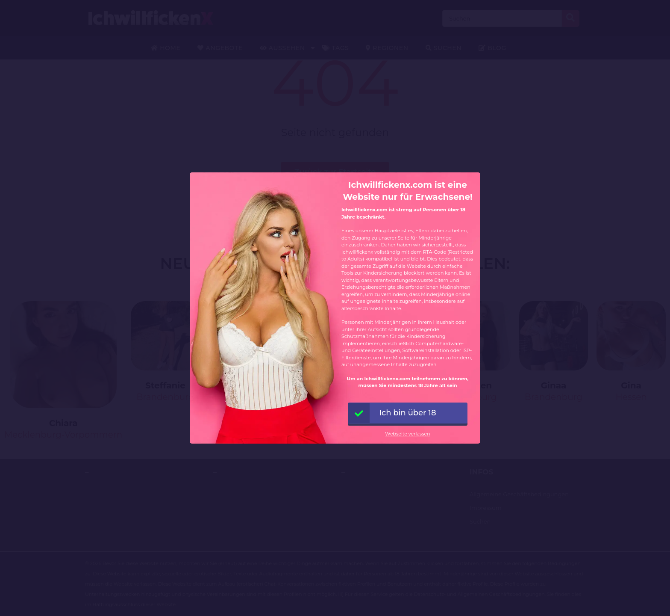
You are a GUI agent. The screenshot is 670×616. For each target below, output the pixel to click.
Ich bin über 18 (392, 413)
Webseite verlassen (407, 434)
